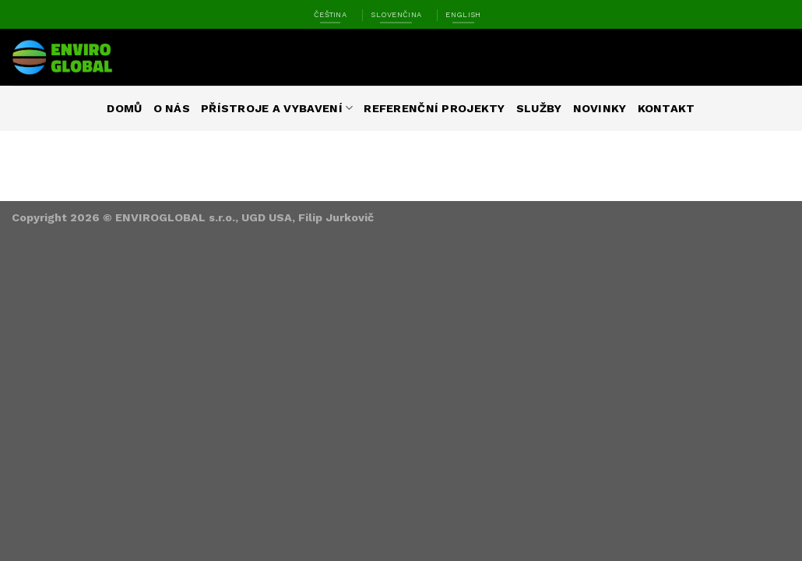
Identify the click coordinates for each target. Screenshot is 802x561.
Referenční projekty (434, 108)
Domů (124, 108)
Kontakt (666, 108)
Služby (539, 108)
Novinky (600, 108)
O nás (171, 108)
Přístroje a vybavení (277, 108)
